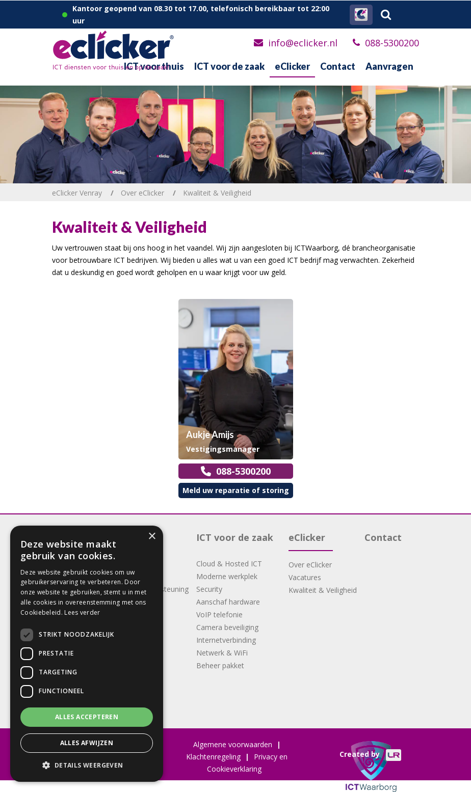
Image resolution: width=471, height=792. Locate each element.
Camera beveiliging (227, 627)
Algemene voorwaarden (232, 744)
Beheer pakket (220, 665)
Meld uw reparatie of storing (235, 490)
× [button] (151, 536)
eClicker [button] (292, 66)
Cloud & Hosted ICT (229, 563)
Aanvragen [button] (389, 66)
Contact (337, 66)
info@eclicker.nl (302, 43)
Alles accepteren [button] (86, 717)
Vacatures (305, 577)
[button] (86, 765)
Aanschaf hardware (228, 602)
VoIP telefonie (219, 614)
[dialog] (86, 654)
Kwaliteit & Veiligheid (323, 590)
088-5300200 (392, 43)
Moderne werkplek (226, 576)
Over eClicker (310, 564)
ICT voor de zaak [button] (229, 66)
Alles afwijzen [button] (87, 743)
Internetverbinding (226, 640)
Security (209, 589)
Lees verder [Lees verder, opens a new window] (82, 612)
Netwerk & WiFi (222, 653)
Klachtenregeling (213, 756)
